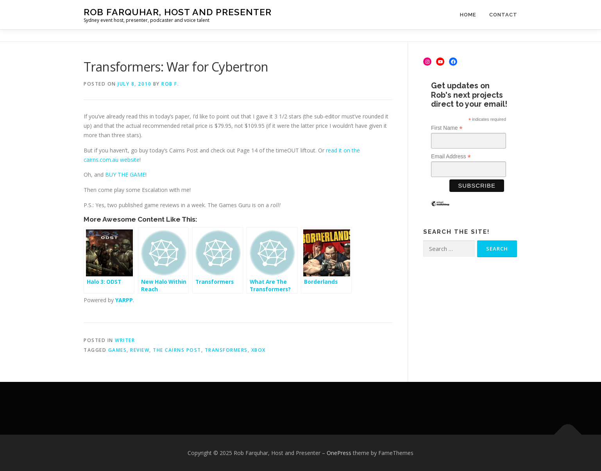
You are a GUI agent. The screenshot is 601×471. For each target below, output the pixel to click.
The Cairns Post (177, 350)
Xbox (258, 350)
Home (468, 15)
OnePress (339, 453)
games (117, 350)
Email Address (451, 156)
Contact (503, 15)
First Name (447, 128)
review (139, 350)
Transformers (226, 350)
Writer (125, 340)
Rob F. (170, 84)
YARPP (124, 300)
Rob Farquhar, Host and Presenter (178, 12)
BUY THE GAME (125, 174)
